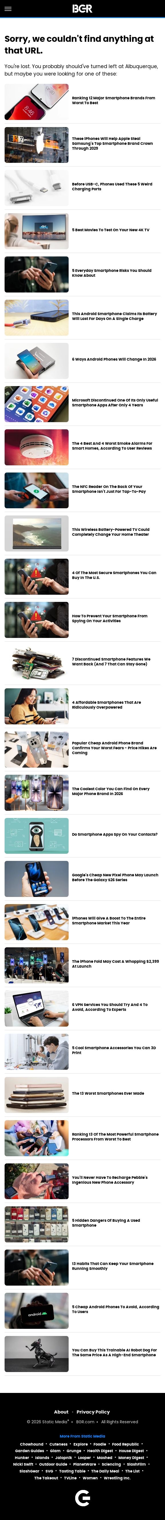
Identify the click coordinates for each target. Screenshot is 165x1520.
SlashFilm (136, 1464)
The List (132, 1471)
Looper (84, 1457)
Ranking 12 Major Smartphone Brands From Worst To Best (113, 100)
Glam (55, 1450)
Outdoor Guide (53, 1464)
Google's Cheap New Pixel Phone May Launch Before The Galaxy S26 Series (115, 877)
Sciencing (111, 1464)
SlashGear (29, 1471)
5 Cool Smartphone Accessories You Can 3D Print (114, 1050)
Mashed (104, 1457)
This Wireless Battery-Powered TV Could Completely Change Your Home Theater (111, 532)
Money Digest (131, 1457)
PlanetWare (84, 1464)
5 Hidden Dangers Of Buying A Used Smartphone (106, 1223)
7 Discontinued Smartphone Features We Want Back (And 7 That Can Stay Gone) (111, 662)
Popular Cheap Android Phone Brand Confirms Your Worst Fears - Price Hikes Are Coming (114, 748)
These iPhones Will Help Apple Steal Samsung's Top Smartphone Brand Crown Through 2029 (112, 144)
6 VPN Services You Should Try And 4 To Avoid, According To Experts (110, 1007)
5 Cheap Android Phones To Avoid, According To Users (115, 1309)
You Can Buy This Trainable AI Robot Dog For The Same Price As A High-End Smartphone (114, 1352)
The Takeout (46, 1478)
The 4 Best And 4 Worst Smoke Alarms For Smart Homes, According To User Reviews (112, 446)
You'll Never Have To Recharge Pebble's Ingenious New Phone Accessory (110, 1180)
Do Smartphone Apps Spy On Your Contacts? (115, 834)
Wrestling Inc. (117, 1478)
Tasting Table (72, 1471)
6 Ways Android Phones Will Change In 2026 (114, 359)
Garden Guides (29, 1450)
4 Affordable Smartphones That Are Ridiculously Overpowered (106, 705)
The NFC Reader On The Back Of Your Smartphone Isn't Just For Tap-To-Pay (109, 489)
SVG (49, 1471)
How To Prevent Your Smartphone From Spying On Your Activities (110, 618)
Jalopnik (63, 1457)
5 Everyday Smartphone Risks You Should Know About (112, 273)
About (61, 1412)
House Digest (131, 1450)
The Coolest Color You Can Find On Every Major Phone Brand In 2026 (111, 791)
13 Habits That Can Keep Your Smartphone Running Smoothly (113, 1266)
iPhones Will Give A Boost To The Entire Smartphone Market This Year (109, 921)
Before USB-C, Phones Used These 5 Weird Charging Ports (112, 186)
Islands (42, 1457)
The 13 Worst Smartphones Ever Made (108, 1093)
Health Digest (100, 1450)
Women (90, 1478)
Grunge (74, 1450)
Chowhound (31, 1444)
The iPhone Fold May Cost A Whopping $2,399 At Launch (115, 964)
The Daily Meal (105, 1471)
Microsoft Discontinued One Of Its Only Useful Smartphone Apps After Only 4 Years (115, 403)
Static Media (54, 1422)
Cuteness (58, 1444)
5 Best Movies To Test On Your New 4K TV (110, 230)
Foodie (100, 1444)
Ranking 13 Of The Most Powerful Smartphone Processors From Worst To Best (115, 1137)
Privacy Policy (93, 1412)
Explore (80, 1444)
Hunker (22, 1457)
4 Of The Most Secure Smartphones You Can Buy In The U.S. (114, 575)
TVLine (70, 1478)
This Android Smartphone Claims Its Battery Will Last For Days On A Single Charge (114, 316)
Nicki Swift (23, 1464)
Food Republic (125, 1444)
